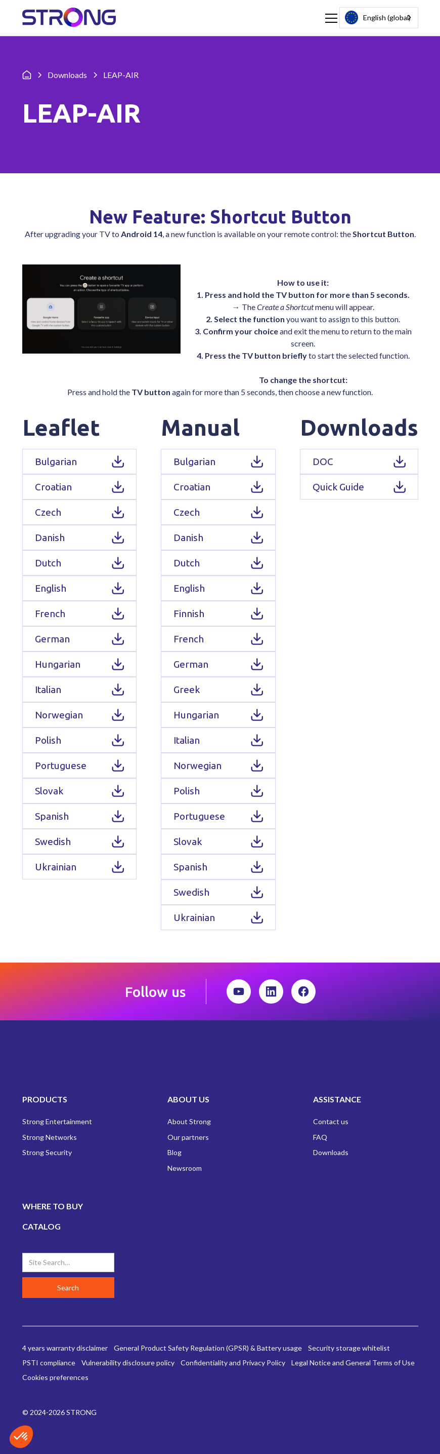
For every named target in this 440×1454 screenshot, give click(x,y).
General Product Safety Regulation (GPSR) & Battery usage (208, 1348)
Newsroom (184, 1168)
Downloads (330, 1152)
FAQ (320, 1137)
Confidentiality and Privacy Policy (233, 1362)
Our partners (188, 1137)
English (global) (378, 17)
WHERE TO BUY (52, 1206)
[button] (329, 18)
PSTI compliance (48, 1362)
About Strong (189, 1121)
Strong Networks (49, 1137)
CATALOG (41, 1226)
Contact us (330, 1121)
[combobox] (378, 17)
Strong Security (47, 1152)
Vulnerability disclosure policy (127, 1362)
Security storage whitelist (349, 1348)
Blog (174, 1152)
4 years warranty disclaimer (65, 1348)
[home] (69, 18)
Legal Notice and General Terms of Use (353, 1362)
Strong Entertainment (57, 1121)
